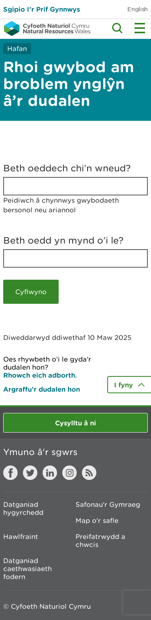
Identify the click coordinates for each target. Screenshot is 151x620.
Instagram (69, 473)
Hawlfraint (20, 537)
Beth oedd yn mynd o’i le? (63, 240)
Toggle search (117, 28)
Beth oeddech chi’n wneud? (67, 168)
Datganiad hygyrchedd (23, 508)
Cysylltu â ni (75, 423)
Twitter (30, 473)
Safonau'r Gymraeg (108, 504)
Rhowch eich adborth (39, 375)
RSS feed (89, 473)
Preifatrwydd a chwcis (100, 541)
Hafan (17, 49)
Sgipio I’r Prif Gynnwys (41, 9)
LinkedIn (50, 473)
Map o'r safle (97, 520)
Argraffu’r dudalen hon (41, 389)
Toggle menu (140, 28)
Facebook (10, 473)
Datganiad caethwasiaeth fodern (27, 569)
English (137, 9)
